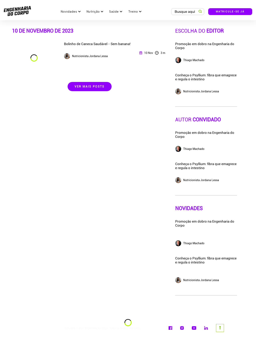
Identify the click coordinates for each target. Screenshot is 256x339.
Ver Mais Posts (90, 86)
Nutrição (93, 11)
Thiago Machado (189, 243)
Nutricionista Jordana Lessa (197, 280)
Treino (133, 11)
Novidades (69, 11)
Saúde (114, 11)
